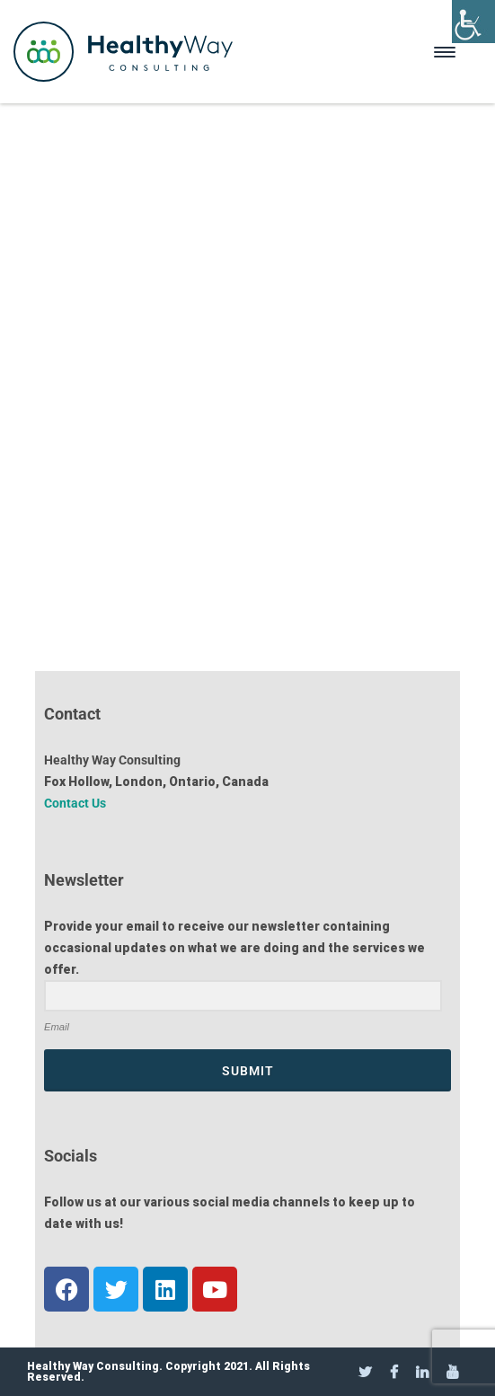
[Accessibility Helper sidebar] (473, 21)
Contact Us (75, 803)
